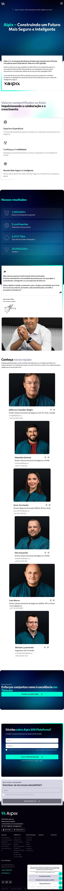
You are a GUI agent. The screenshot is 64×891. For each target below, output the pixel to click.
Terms (41, 760)
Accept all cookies (44, 876)
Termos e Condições (40, 749)
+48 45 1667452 (6, 870)
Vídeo (28, 844)
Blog (27, 842)
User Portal (17, 837)
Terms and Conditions (16, 888)
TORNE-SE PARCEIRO (30, 694)
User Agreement (39, 886)
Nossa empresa (31, 835)
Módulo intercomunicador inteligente (19, 846)
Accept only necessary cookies (45, 880)
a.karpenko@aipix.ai (22, 558)
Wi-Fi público (5, 846)
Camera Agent (18, 856)
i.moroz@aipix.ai (15, 606)
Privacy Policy (4, 888)
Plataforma (17, 835)
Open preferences (44, 883)
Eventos (28, 846)
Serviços (3, 835)
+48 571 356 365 (21, 466)
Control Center (18, 842)
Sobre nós (29, 837)
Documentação (5, 860)
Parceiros (54, 835)
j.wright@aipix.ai (15, 415)
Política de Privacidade (52, 749)
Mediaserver (17, 840)
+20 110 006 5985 (16, 608)
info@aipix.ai (5, 873)
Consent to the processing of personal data (51, 886)
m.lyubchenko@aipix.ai (23, 653)
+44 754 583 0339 (16, 418)
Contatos (29, 840)
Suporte (41, 835)
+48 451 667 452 (21, 656)
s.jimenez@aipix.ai (21, 463)
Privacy (36, 760)
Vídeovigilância (5, 837)
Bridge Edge (17, 854)
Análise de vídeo (6, 844)
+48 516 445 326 (21, 561)
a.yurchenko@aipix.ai (21, 511)
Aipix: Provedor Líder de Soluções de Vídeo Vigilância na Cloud (33, 9)
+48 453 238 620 (20, 513)
